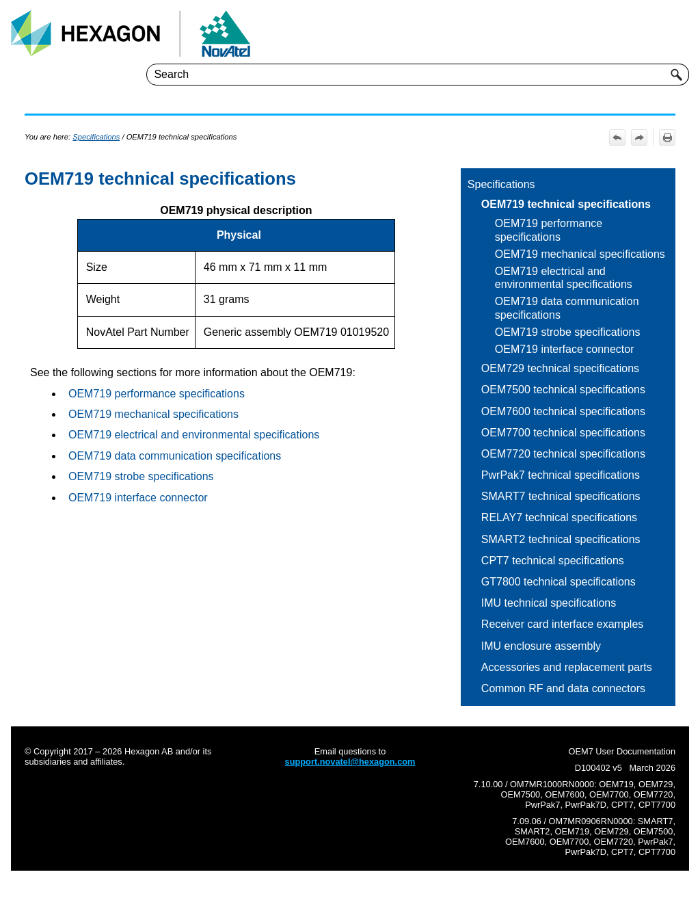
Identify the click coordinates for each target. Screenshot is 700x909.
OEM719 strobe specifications (568, 332)
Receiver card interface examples (562, 624)
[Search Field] (417, 74)
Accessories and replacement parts (566, 667)
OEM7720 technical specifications (563, 454)
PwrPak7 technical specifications (560, 475)
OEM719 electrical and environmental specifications (563, 277)
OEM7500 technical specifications (563, 389)
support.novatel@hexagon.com (350, 761)
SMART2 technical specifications (561, 539)
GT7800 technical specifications (558, 582)
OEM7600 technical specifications (563, 411)
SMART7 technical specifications (561, 496)
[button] (676, 74)
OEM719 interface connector (564, 349)
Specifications (501, 184)
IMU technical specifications (548, 603)
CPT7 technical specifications (552, 560)
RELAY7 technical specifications (559, 517)
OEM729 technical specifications (560, 368)
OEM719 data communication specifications (567, 307)
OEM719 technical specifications (566, 204)
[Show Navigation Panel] (681, 33)
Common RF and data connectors (563, 688)
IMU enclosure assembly (541, 646)
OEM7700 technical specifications (563, 432)
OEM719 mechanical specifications (580, 254)
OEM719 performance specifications (548, 230)
